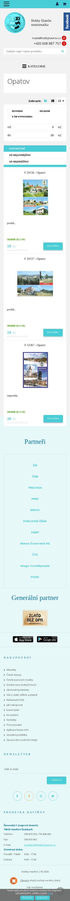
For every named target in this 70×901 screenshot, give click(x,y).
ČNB (35, 476)
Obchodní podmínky (17, 689)
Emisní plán (12, 710)
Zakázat (42, 897)
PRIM (35, 499)
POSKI (35, 577)
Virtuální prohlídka (16, 735)
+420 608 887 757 (47, 43)
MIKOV (35, 510)
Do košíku (53, 246)
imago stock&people (35, 566)
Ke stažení (12, 715)
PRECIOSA (35, 487)
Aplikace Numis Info (17, 730)
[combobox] (61, 100)
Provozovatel (14, 724)
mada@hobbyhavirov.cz (46, 38)
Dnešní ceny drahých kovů (21, 684)
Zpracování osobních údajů (21, 740)
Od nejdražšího (19, 161)
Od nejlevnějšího (20, 155)
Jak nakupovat (14, 705)
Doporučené (17, 148)
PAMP (35, 532)
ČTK (35, 554)
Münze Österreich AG (35, 543)
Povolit (27, 897)
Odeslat (56, 780)
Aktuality (11, 669)
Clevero (19, 881)
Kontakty (11, 719)
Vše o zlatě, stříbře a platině (21, 695)
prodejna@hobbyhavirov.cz (40, 844)
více (49, 893)
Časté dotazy (13, 674)
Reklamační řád (15, 700)
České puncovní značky (19, 679)
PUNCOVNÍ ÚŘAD (35, 521)
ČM (35, 465)
